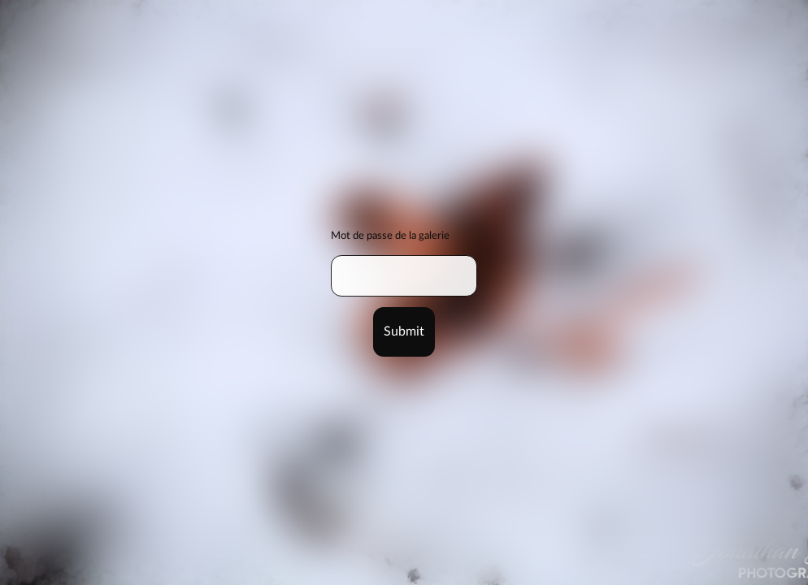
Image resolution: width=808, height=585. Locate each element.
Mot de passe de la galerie (390, 235)
